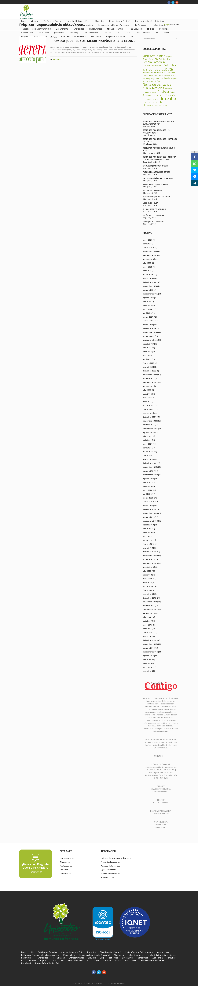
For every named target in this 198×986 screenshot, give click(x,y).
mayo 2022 (147, 397)
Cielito (54, 960)
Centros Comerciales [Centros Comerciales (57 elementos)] (153, 65)
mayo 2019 (147, 536)
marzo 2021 (148, 451)
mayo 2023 (147, 355)
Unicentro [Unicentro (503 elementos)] (168, 98)
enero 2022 (148, 413)
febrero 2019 (148, 543)
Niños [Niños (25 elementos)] (157, 81)
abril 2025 (147, 270)
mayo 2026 (147, 239)
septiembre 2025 (150, 255)
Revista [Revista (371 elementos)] (163, 92)
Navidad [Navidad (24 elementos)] (151, 81)
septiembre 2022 (150, 382)
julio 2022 (147, 390)
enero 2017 (148, 636)
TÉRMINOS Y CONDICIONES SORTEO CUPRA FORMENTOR (158, 122)
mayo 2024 (147, 309)
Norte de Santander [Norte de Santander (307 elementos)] (158, 84)
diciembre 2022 (149, 370)
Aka (62, 960)
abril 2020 (147, 493)
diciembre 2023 (149, 328)
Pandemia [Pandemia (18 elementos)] (153, 92)
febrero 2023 (148, 363)
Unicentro (91, 952)
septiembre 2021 (150, 428)
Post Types (113, 957)
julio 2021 (147, 436)
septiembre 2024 (150, 293)
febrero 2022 (148, 409)
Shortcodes (43, 957)
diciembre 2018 (149, 551)
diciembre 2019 (149, 509)
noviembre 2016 (150, 644)
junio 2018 (147, 574)
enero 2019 (148, 547)
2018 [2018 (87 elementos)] (146, 56)
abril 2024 (147, 313)
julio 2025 (147, 262)
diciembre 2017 (149, 597)
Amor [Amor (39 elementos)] (145, 59)
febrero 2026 (148, 247)
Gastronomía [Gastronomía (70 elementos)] (156, 75)
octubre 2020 (149, 470)
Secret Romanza (75, 960)
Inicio (23, 952)
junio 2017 (147, 620)
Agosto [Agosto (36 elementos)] (169, 56)
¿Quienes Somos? (108, 869)
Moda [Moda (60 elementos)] (167, 78)
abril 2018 (147, 582)
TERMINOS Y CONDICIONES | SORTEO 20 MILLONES (160, 140)
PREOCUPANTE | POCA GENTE (155, 184)
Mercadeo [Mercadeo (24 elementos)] (159, 78)
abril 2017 (147, 628)
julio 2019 (147, 528)
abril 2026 (147, 243)
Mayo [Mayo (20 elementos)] (153, 78)
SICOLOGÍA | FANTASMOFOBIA (155, 165)
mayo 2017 (147, 624)
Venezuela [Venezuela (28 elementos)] (163, 106)
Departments (27, 957)
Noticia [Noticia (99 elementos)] (147, 88)
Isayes (96, 960)
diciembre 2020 (149, 463)
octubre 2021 (149, 424)
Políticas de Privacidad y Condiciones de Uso (40, 955)
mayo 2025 (147, 266)
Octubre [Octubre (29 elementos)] (146, 92)
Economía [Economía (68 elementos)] (148, 72)
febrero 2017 (148, 632)
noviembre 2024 (150, 286)
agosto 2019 (148, 524)
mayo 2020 (147, 490)
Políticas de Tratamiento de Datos (115, 858)
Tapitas (43, 960)
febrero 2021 (148, 455)
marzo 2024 (148, 316)
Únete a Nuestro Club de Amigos (139, 952)
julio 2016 (147, 659)
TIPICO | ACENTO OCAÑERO (154, 209)
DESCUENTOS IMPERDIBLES (152, 960)
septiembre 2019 (150, 520)
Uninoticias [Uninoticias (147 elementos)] (150, 105)
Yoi (88, 960)
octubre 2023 (149, 336)
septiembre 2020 (150, 474)
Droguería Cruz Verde (44, 963)
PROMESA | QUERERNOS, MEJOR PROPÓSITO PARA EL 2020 (92, 40)
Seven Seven (128, 957)
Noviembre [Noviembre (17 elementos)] (168, 88)
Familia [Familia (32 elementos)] (145, 76)
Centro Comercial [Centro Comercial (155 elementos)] (154, 62)
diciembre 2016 (149, 640)
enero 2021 (148, 459)
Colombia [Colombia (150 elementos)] (170, 65)
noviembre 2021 (150, 420)
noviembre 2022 (150, 374)
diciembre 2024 (149, 282)
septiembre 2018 (150, 563)
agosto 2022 (148, 386)
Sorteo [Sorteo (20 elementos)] (162, 95)
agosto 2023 (148, 343)
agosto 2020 (148, 478)
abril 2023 (147, 359)
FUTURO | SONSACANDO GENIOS (156, 171)
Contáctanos (163, 952)
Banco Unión (143, 957)
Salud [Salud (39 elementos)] (172, 92)
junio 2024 (147, 305)
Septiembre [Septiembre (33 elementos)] (148, 95)
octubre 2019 (149, 517)
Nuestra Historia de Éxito (72, 952)
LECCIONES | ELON (150, 202)
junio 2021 (147, 440)
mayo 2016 (147, 667)
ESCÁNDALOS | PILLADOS (153, 215)
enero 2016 (148, 671)
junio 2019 (147, 532)
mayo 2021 (147, 443)
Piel (57, 963)
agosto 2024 (148, 297)
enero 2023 (148, 366)
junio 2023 (147, 351)
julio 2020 (147, 482)
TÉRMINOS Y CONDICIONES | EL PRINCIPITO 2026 (156, 131)
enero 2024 (148, 324)
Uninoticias (57, 59)
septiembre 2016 (150, 651)
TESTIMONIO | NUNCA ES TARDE (156, 196)
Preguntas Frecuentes (110, 861)
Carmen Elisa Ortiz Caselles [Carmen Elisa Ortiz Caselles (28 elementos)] (159, 59)
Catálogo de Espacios (47, 952)
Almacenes (65, 861)
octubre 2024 (149, 289)
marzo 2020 (148, 497)
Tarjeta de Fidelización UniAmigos (161, 955)
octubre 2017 (149, 605)
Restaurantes (66, 865)
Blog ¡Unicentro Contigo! (110, 952)
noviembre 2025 (150, 251)
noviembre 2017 (150, 601)
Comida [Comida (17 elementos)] (145, 70)
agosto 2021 (148, 432)
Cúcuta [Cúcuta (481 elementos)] (167, 69)
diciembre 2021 (149, 416)
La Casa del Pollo (28, 960)
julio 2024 (147, 301)
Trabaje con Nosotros (110, 873)
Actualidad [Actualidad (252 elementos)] (157, 55)
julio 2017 (147, 617)
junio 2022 (147, 393)
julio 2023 (147, 347)
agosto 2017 (148, 613)
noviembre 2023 (150, 332)
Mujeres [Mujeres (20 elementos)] (174, 78)
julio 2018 (147, 570)
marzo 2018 (148, 586)
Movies (118, 960)
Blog (102, 957)
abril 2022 (147, 401)
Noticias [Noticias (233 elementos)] (158, 88)
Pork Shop (171, 957)
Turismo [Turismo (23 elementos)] (155, 99)
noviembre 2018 (150, 555)
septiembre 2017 (150, 609)
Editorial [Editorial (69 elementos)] (158, 72)
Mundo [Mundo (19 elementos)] (145, 81)
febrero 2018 (148, 590)
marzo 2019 (148, 540)
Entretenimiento (67, 858)
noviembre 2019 (150, 513)
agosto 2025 (148, 259)
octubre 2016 (149, 647)
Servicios (64, 869)
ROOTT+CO (130, 960)
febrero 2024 (148, 320)
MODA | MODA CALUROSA (153, 221)
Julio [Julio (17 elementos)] (172, 76)
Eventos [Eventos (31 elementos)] (171, 73)
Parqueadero (66, 873)
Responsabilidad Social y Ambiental (94, 955)
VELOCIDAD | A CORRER (152, 190)
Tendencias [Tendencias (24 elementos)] (147, 99)
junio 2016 (147, 663)
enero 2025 (148, 278)
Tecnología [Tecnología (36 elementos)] (170, 95)
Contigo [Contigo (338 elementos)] (154, 69)
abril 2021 (147, 447)
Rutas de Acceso (108, 877)
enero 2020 (148, 505)
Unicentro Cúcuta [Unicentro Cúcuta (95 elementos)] (153, 102)
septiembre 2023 (150, 339)
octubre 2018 (149, 559)
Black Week (26, 963)
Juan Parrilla (157, 957)
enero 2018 (148, 594)
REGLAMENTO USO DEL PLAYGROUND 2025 (159, 149)
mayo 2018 (147, 578)
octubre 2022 (149, 378)
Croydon (107, 960)
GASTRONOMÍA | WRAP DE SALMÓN (158, 178)
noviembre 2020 (150, 467)
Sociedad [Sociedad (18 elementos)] (156, 95)
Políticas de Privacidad (110, 865)
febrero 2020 (148, 501)
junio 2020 (147, 486)
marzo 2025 (148, 274)
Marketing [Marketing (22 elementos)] (146, 78)
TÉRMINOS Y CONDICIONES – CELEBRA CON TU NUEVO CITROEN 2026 (159, 158)
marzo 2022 (148, 405)
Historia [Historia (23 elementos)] (167, 76)
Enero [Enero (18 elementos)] (165, 73)
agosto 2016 (148, 655)
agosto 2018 (148, 567)
